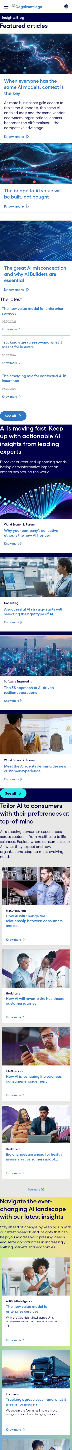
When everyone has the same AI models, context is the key (34, 87)
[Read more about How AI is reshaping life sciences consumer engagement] (15, 1095)
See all (10, 416)
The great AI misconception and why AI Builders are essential (35, 274)
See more (34, 1189)
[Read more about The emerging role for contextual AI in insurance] (36, 378)
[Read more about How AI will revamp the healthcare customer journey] (15, 1017)
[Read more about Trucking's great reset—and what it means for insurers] (36, 345)
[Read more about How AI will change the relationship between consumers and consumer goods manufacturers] (15, 939)
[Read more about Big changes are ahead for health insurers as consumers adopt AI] (15, 1173)
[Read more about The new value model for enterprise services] (36, 311)
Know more (14, 136)
